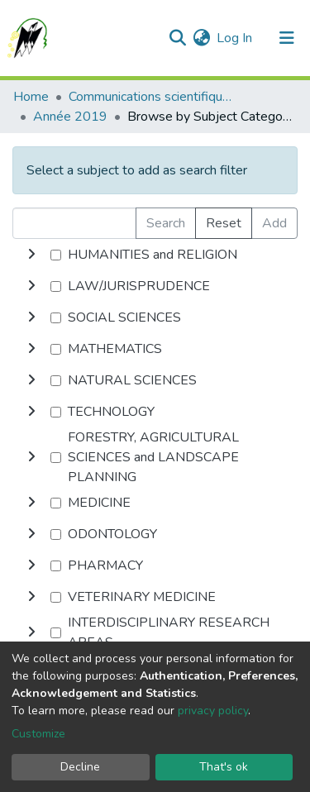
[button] (201, 38)
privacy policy (213, 710)
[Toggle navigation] (287, 38)
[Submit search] (177, 38)
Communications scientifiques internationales (151, 97)
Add (274, 223)
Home (31, 97)
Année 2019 (70, 116)
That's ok (223, 767)
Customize (38, 734)
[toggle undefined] (31, 254)
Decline (80, 767)
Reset (223, 223)
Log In (235, 38)
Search (165, 223)
